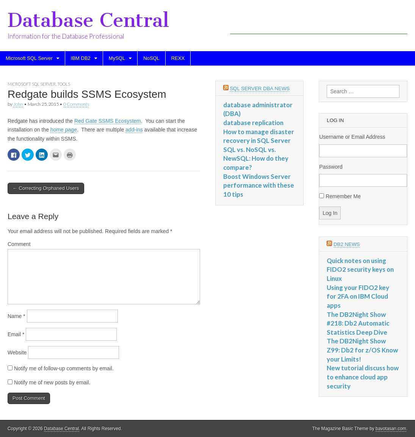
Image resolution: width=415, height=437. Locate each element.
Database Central (88, 20)
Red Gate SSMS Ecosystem (107, 121)
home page (63, 130)
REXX (178, 58)
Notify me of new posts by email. (52, 382)
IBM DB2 (81, 58)
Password (330, 167)
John (18, 104)
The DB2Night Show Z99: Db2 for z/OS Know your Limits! (362, 350)
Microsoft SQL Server (29, 58)
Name (16, 316)
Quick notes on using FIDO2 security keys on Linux (360, 269)
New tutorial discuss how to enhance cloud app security (363, 377)
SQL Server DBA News (260, 88)
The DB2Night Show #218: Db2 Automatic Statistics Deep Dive (358, 323)
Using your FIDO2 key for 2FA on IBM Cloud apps (358, 296)
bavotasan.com (391, 428)
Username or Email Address (352, 137)
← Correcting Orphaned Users (46, 188)
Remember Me (343, 196)
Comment (19, 244)
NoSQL (151, 58)
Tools (63, 83)
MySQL (117, 58)
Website (17, 352)
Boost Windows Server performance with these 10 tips (258, 185)
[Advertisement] (318, 22)
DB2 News (347, 244)
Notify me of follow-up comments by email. (64, 368)
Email (16, 334)
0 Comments (76, 104)
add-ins (134, 130)
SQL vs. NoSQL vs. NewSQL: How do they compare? (255, 158)
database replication (253, 123)
